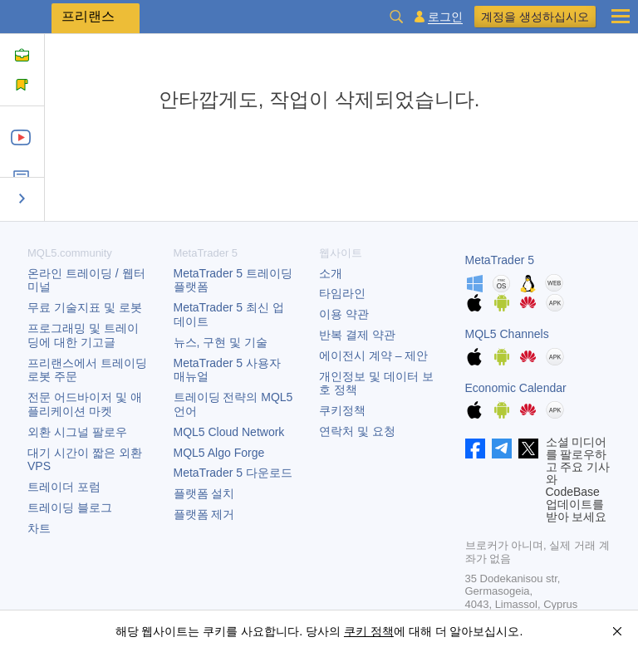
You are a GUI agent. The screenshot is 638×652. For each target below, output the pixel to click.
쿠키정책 (342, 410)
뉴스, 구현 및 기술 (221, 342)
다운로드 (233, 472)
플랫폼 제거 (204, 514)
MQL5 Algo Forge (219, 452)
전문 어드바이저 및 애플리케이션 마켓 (84, 404)
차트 (39, 528)
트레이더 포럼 (64, 486)
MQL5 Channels (507, 334)
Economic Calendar (516, 388)
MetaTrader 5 (500, 260)
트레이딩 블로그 (69, 507)
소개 (330, 273)
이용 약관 (344, 314)
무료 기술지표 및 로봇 (84, 307)
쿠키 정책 (369, 631)
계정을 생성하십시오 (535, 16)
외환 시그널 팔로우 (77, 432)
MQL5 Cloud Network (229, 432)
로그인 (445, 17)
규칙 (28, 91)
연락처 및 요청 (357, 431)
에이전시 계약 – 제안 (373, 355)
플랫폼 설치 (204, 493)
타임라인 (342, 293)
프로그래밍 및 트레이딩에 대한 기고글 (83, 335)
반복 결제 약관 (357, 334)
